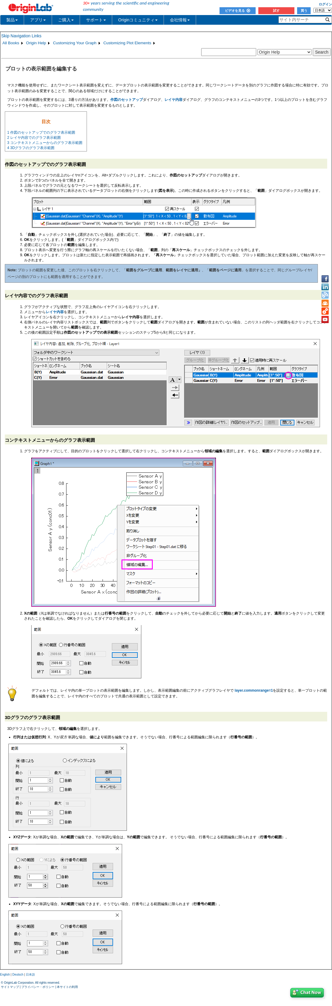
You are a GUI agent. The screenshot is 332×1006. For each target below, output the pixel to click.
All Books (10, 43)
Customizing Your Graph (74, 43)
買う (304, 10)
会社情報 (180, 19)
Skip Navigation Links (21, 35)
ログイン (325, 4)
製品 (12, 19)
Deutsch (17, 974)
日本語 (30, 974)
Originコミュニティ (138, 19)
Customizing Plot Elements (127, 43)
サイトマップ (10, 987)
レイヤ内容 (55, 312)
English (5, 974)
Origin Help (36, 43)
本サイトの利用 (67, 987)
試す (276, 10)
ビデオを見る (237, 10)
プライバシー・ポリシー (37, 987)
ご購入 (66, 19)
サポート (96, 19)
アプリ (38, 19)
